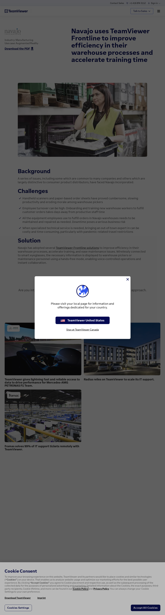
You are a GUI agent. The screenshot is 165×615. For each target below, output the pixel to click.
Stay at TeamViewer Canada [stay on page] (82, 329)
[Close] (127, 279)
